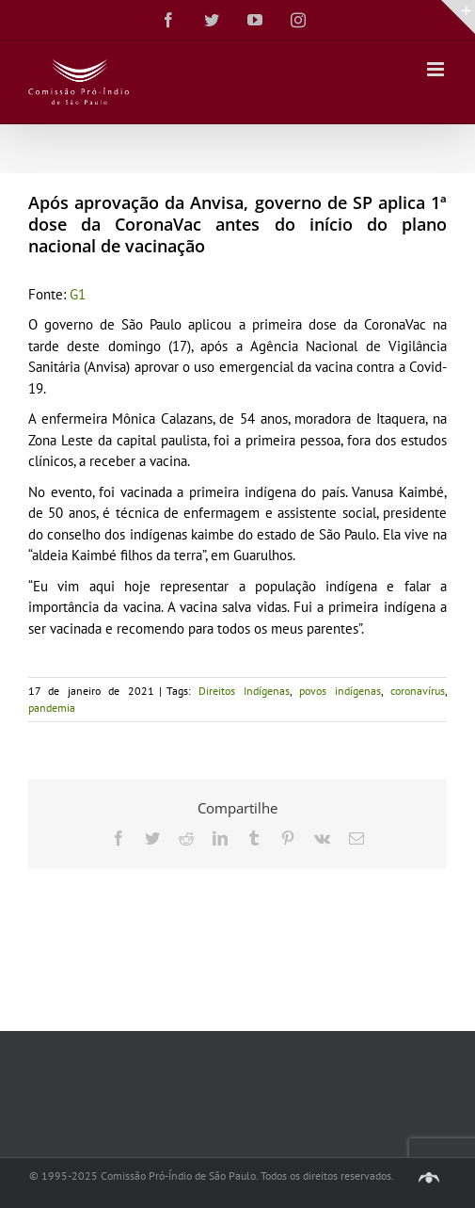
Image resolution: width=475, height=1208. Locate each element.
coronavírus (417, 691)
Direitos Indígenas (243, 691)
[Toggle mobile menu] (437, 69)
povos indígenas (339, 691)
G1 (78, 294)
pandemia (51, 708)
